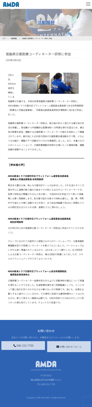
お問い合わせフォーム (69, 346)
